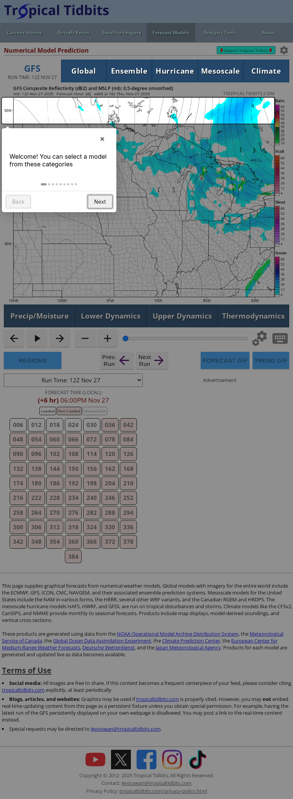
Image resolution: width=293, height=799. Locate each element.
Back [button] (18, 203)
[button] (44, 186)
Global (83, 71)
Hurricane (175, 71)
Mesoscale (220, 71)
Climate (266, 71)
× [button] (102, 140)
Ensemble (129, 71)
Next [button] (100, 203)
